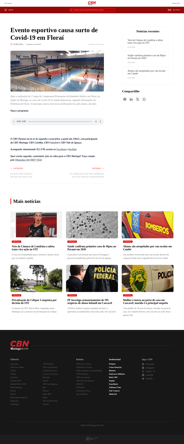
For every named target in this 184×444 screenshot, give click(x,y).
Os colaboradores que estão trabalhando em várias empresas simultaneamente (87, 175)
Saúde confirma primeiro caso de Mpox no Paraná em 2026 (147, 56)
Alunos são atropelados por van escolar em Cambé (146, 72)
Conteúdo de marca (50, 371)
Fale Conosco (8, 3)
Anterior (16, 168)
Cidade (13, 371)
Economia (14, 377)
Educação (46, 377)
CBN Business (48, 364)
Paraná (13, 391)
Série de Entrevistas (50, 401)
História (112, 371)
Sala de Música (82, 394)
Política (13, 394)
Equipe (112, 381)
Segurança (14, 401)
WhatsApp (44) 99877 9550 (28, 160)
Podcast (46, 391)
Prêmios (112, 364)
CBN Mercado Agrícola (85, 381)
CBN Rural (80, 387)
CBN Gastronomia (83, 377)
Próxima (98, 168)
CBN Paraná (16, 241)
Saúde (45, 398)
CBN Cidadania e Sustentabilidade (89, 371)
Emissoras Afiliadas (117, 374)
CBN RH (79, 384)
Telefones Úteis (115, 387)
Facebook (61, 149)
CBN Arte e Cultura (83, 364)
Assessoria (14, 364)
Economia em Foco (83, 391)
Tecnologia (14, 404)
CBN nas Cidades (17, 367)
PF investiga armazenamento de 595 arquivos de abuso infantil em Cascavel (89, 301)
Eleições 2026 (176, 3)
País (44, 387)
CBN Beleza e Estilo (84, 367)
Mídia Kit (113, 394)
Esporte (45, 381)
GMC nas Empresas (50, 384)
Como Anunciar (115, 367)
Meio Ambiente (16, 387)
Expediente (113, 384)
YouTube (72, 149)
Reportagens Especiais (18, 398)
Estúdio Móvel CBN (18, 384)
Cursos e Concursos (50, 374)
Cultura (13, 374)
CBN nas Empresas (50, 367)
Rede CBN (47, 394)
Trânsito (46, 404)
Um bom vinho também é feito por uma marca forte (21, 175)
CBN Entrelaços (82, 374)
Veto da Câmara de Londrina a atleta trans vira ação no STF (145, 41)
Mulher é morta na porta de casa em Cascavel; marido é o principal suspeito (145, 301)
